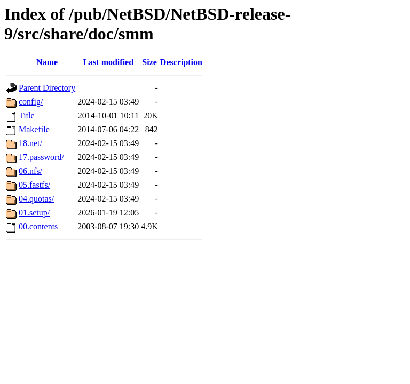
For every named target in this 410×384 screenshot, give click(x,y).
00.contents (38, 226)
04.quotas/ (36, 198)
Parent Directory (47, 87)
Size (149, 62)
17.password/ (41, 157)
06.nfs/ (30, 170)
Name (47, 62)
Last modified (108, 62)
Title (27, 115)
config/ (31, 101)
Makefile (34, 129)
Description (181, 62)
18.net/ (30, 143)
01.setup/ (34, 212)
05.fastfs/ (34, 184)
